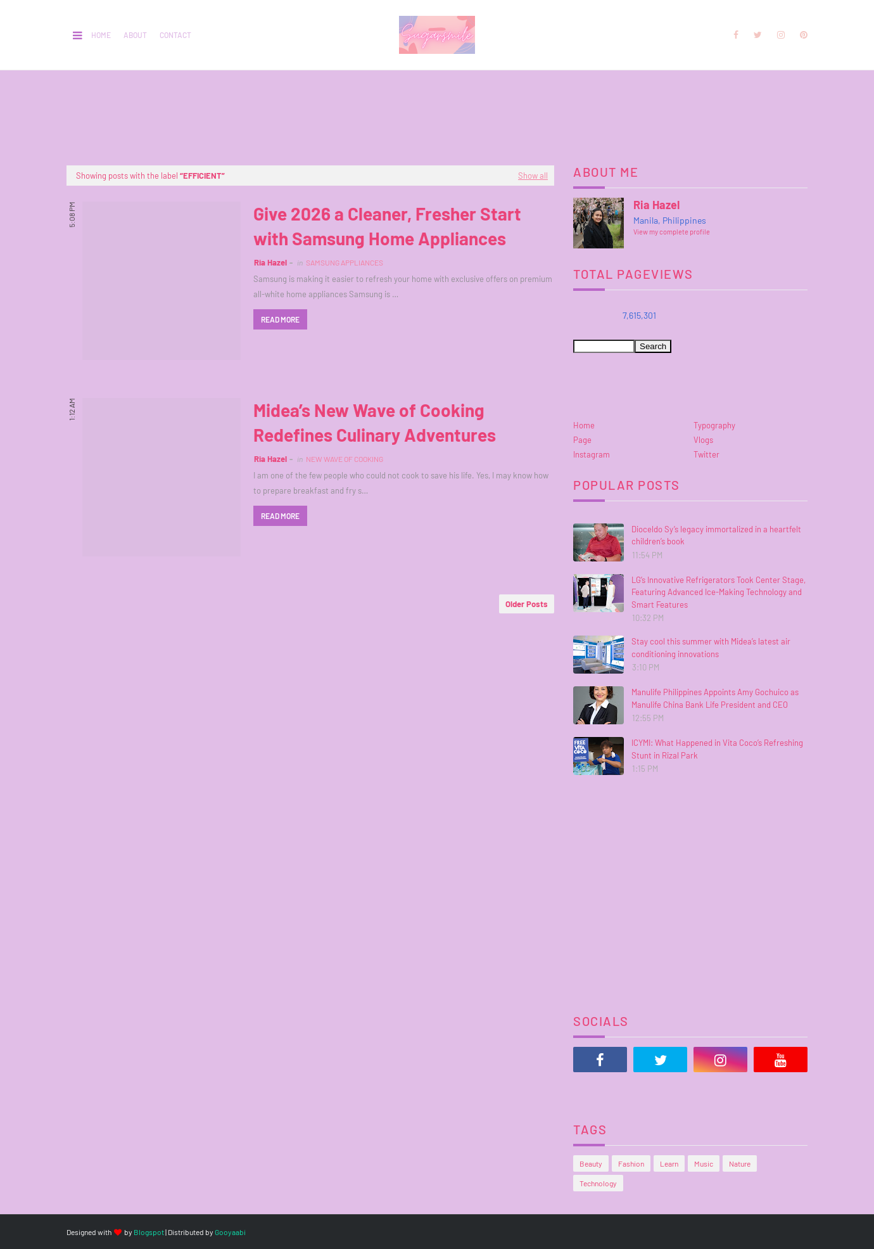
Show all (533, 175)
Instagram (591, 454)
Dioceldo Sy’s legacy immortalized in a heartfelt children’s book (716, 535)
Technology (598, 1183)
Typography (714, 425)
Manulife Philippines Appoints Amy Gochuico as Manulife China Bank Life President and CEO (715, 698)
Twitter (706, 454)
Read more (280, 319)
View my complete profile (671, 231)
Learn (669, 1163)
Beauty (591, 1163)
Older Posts (526, 604)
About (135, 34)
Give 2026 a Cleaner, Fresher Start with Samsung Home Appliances (387, 226)
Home (101, 34)
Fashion (631, 1163)
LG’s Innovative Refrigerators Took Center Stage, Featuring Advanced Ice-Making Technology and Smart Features (718, 592)
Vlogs (703, 440)
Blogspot (149, 1231)
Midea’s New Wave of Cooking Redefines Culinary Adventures (374, 422)
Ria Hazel (270, 262)
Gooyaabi (230, 1231)
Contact (175, 34)
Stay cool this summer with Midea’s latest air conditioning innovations (710, 647)
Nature (739, 1163)
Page (582, 440)
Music (703, 1163)
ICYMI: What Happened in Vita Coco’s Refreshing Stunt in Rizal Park (717, 749)
